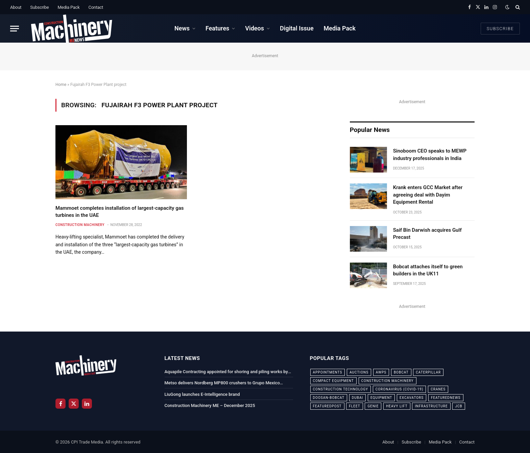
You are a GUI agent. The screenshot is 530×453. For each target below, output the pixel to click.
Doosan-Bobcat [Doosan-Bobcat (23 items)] (328, 398)
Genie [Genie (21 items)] (373, 406)
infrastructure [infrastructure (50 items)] (431, 406)
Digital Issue (297, 28)
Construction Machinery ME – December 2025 (210, 405)
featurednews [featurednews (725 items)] (446, 398)
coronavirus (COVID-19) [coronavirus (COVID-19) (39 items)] (400, 389)
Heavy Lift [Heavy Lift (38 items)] (396, 406)
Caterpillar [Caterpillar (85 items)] (428, 372)
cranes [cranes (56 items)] (438, 389)
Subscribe (39, 7)
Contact (95, 7)
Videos (254, 28)
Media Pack (68, 7)
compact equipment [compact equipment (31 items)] (333, 381)
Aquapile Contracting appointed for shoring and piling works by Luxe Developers (226, 372)
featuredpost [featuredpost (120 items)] (327, 406)
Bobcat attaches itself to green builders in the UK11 (428, 270)
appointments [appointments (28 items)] (327, 372)
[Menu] (14, 28)
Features (217, 28)
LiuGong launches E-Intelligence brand (202, 394)
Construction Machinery (79, 225)
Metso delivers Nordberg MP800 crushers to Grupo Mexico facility (222, 383)
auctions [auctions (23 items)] (359, 372)
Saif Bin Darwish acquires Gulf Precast (427, 233)
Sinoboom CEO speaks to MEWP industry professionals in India (430, 154)
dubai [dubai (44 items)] (357, 398)
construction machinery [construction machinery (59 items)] (387, 381)
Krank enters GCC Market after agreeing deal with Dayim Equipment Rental (428, 194)
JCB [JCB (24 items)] (458, 406)
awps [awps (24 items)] (381, 372)
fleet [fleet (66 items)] (354, 406)
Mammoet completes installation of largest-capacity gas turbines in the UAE (119, 211)
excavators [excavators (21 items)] (412, 398)
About (15, 7)
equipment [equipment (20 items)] (381, 398)
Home (60, 84)
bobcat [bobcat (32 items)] (401, 372)
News (182, 28)
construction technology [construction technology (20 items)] (340, 389)
